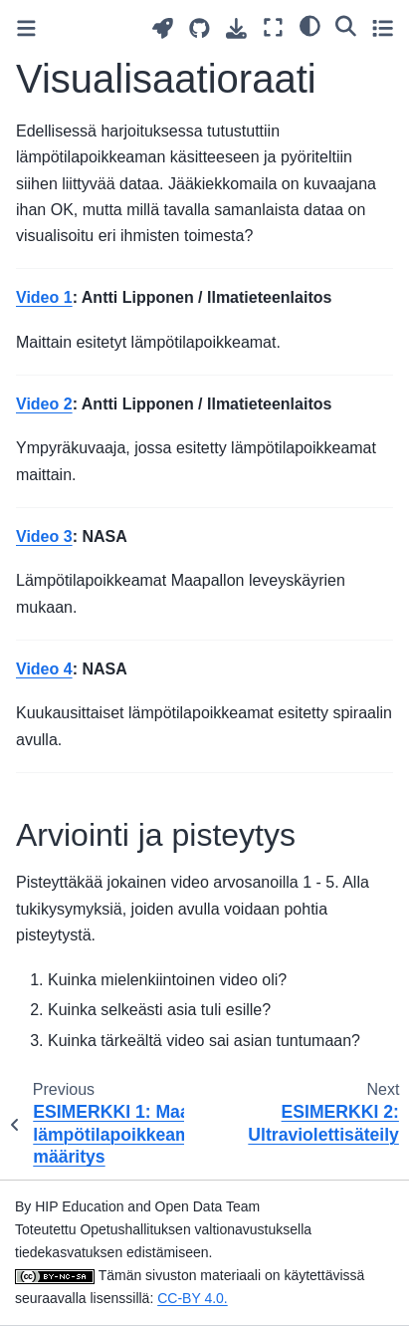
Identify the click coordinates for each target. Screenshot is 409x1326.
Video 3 (44, 536)
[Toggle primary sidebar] (26, 28)
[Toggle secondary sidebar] (382, 27)
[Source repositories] (199, 28)
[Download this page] (236, 28)
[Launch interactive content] (162, 28)
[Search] (345, 25)
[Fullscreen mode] (273, 27)
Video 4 (44, 669)
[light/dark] (310, 25)
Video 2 (44, 404)
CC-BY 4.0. (192, 1298)
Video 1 (44, 297)
